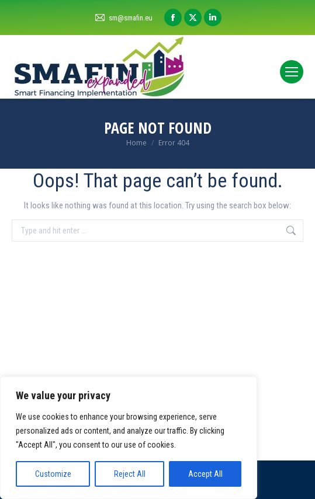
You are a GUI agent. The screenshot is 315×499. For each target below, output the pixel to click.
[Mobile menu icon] (291, 71)
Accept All (205, 474)
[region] (128, 437)
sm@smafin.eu (123, 17)
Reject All (130, 474)
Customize (53, 474)
